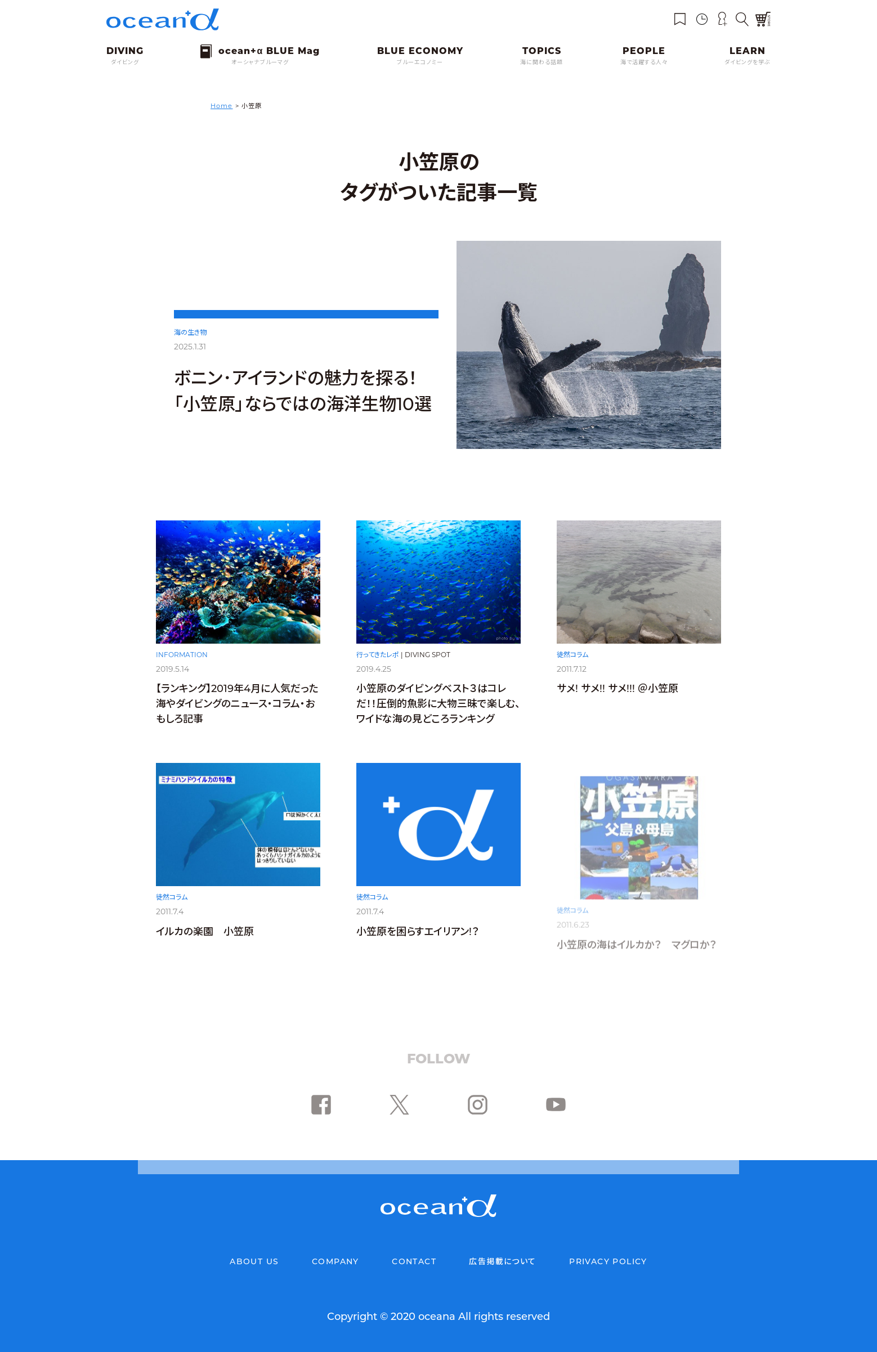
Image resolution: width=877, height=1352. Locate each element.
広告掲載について (502, 1261)
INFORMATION (182, 657)
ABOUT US (254, 1261)
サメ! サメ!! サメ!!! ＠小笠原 (617, 697)
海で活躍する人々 (644, 62)
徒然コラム (572, 663)
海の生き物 (190, 332)
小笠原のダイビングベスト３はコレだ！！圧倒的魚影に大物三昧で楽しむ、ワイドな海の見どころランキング (438, 709)
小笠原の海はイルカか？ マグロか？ (637, 946)
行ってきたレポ (377, 660)
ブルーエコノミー (420, 62)
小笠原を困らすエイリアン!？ (417, 946)
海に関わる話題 (541, 62)
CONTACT (414, 1261)
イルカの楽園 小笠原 (205, 944)
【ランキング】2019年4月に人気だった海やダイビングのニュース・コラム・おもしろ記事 (237, 706)
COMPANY (335, 1261)
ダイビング (125, 62)
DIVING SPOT (427, 660)
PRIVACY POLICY (608, 1261)
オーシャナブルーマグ (260, 62)
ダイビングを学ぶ (747, 62)
